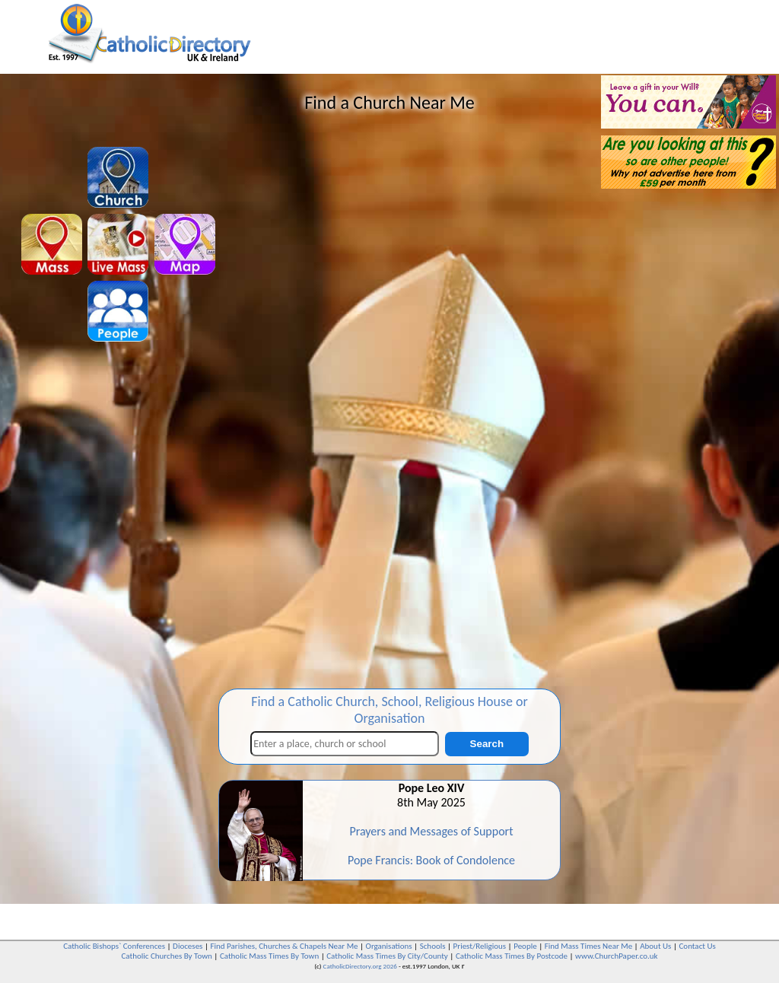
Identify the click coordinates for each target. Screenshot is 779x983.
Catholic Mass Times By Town (269, 956)
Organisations (389, 946)
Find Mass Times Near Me (588, 946)
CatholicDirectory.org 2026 (360, 966)
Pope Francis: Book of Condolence (431, 860)
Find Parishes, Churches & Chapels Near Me (284, 946)
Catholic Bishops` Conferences (114, 946)
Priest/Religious (480, 946)
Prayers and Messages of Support (431, 831)
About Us (655, 946)
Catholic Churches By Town (166, 956)
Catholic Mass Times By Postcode (512, 956)
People (525, 946)
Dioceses (187, 946)
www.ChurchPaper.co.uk (616, 956)
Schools (433, 946)
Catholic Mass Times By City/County (387, 956)
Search (487, 743)
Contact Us (697, 946)
